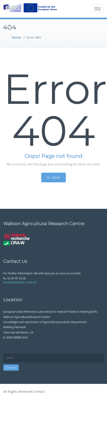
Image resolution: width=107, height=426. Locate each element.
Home (16, 37)
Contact (39, 392)
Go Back (54, 177)
